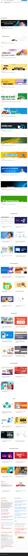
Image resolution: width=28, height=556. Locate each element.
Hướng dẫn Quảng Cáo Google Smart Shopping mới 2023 (6, 291)
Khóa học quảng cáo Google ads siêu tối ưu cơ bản (8, 160)
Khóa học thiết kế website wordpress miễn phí (8, 145)
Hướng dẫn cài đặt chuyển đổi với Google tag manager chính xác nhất (20, 276)
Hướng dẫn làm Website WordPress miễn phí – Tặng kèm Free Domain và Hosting (6, 327)
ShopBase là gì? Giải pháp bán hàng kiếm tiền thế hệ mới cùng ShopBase (7, 426)
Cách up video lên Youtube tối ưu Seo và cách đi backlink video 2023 (21, 462)
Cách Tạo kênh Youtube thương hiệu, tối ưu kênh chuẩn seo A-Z (7, 476)
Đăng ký (26, 0)
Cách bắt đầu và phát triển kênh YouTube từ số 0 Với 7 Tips (6, 491)
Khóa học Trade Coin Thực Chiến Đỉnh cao (7, 28)
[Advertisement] (14, 10)
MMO (18, 2)
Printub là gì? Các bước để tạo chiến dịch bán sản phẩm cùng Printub (20, 441)
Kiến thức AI (15, 2)
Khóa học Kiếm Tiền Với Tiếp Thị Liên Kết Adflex (8, 72)
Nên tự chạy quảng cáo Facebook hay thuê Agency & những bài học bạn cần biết (20, 242)
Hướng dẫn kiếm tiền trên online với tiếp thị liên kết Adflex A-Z (21, 426)
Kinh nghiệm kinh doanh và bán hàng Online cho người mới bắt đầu (6, 376)
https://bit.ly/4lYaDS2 (9, 519)
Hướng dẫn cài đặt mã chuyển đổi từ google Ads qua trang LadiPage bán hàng (7, 276)
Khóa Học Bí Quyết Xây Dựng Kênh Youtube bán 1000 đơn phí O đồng (11, 101)
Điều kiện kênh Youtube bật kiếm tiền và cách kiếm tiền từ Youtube (7, 462)
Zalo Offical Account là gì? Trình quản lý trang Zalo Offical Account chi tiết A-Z (7, 341)
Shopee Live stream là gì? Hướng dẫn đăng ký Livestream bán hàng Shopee (20, 326)
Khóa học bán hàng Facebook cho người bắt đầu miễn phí (9, 174)
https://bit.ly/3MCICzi (4, 514)
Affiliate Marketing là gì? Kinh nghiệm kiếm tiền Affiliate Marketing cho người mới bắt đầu (7, 412)
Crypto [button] (20, 2)
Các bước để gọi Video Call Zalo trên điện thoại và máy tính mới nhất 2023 (20, 356)
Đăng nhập (23, 0)
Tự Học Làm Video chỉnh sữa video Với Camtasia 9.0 (9, 204)
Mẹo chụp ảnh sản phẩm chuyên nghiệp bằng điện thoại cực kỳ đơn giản (21, 476)
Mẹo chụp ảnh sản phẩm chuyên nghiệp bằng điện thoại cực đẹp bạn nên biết (7, 356)
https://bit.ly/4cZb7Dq (4, 517)
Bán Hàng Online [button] (10, 2)
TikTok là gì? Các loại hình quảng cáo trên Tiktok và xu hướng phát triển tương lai (20, 342)
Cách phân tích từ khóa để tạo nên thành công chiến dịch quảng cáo (20, 291)
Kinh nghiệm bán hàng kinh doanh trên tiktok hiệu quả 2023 (7, 391)
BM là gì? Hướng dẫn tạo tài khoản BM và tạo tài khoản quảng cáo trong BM (21, 256)
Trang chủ (5, 2)
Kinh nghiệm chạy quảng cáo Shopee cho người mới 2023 (20, 376)
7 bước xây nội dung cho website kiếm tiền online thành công (20, 412)
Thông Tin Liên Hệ (6, 2)
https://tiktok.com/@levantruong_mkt (7, 522)
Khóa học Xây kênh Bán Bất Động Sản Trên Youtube (9, 116)
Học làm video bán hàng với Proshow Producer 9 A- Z (9, 189)
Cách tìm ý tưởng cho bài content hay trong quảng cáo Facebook (7, 241)
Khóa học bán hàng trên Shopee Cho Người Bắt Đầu (9, 57)
